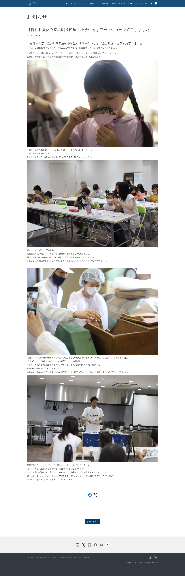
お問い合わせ (141, 3)
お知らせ (105, 3)
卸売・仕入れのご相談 (122, 3)
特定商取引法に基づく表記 (46, 558)
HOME (30, 558)
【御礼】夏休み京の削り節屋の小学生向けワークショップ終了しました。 (90, 30)
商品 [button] (92, 3)
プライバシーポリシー (67, 558)
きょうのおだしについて (76, 3)
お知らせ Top (92, 522)
